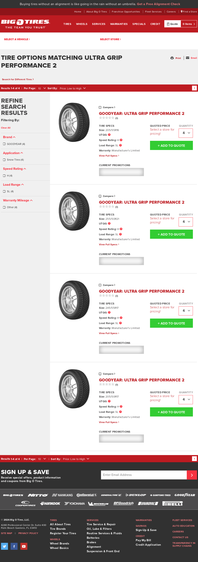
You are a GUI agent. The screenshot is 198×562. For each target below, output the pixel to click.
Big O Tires (25, 23)
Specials (139, 24)
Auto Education (183, 525)
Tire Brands (58, 529)
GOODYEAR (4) (14, 144)
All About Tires (60, 524)
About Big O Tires (97, 11)
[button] (176, 58)
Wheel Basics (59, 548)
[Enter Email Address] (144, 475)
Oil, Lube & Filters (99, 529)
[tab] (25, 141)
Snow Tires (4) (13, 159)
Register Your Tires (63, 533)
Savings (141, 525)
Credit (155, 24)
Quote (172, 23)
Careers (172, 11)
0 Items (189, 23)
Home (78, 11)
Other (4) (10, 207)
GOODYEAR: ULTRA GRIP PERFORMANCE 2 (141, 113)
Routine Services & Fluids (104, 533)
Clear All (5, 127)
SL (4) (8, 191)
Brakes (91, 542)
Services (99, 24)
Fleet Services (153, 11)
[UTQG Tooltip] (109, 135)
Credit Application (148, 544)
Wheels (82, 24)
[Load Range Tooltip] (120, 145)
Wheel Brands (59, 543)
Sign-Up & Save (146, 530)
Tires (67, 24)
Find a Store (189, 11)
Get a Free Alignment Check (158, 4)
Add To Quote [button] (167, 145)
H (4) (7, 175)
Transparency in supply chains (184, 544)
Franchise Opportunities (126, 11)
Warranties (119, 24)
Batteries (93, 538)
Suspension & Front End (103, 551)
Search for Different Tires (18, 79)
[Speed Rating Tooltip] (121, 140)
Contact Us (180, 537)
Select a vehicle (17, 39)
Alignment (94, 547)
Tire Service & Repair (101, 524)
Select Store (110, 39)
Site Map (6, 533)
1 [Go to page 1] (194, 88)
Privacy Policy (28, 533)
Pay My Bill (143, 540)
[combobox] (42, 89)
